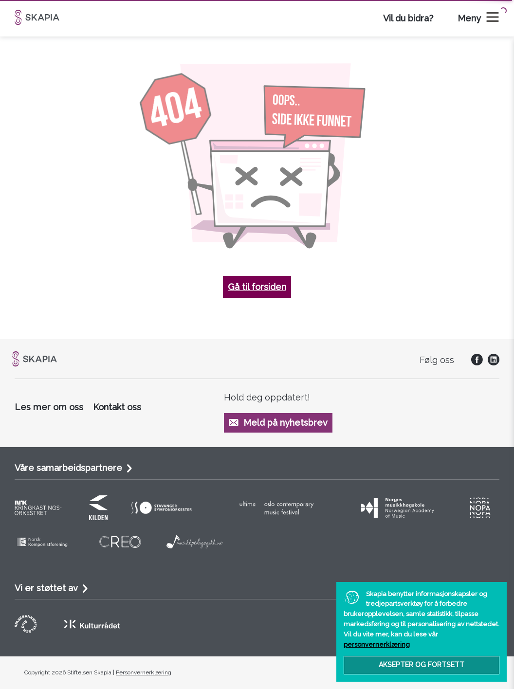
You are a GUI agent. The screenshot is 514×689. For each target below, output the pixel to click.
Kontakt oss (117, 407)
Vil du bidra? (408, 18)
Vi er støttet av (46, 588)
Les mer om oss (49, 407)
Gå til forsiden (257, 287)
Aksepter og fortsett (421, 665)
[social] (474, 362)
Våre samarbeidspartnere (68, 468)
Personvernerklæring (143, 672)
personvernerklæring (377, 644)
